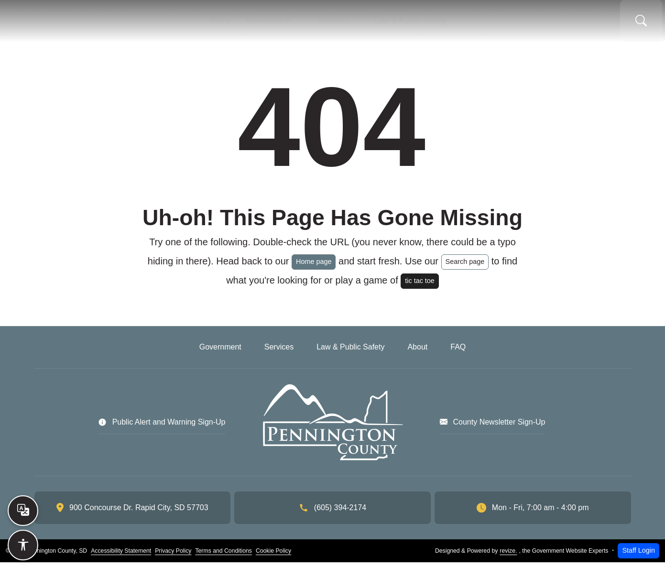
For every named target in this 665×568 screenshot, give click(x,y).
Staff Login (638, 556)
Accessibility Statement (121, 556)
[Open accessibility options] (23, 545)
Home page (313, 267)
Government (259, 24)
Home (199, 24)
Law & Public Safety (428, 24)
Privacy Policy (173, 556)
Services (336, 24)
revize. (508, 556)
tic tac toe (420, 286)
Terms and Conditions (223, 556)
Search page (465, 267)
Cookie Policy (273, 556)
